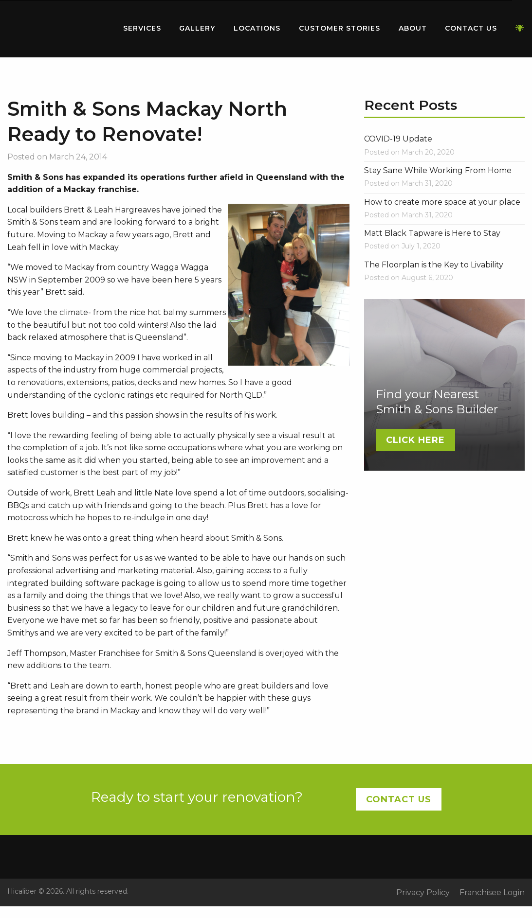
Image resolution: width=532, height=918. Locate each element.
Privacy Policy (423, 893)
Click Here (415, 440)
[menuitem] (56, 28)
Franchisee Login (492, 893)
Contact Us (471, 28)
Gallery (197, 28)
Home (56, 26)
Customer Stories (339, 28)
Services (142, 28)
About (413, 28)
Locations (257, 28)
